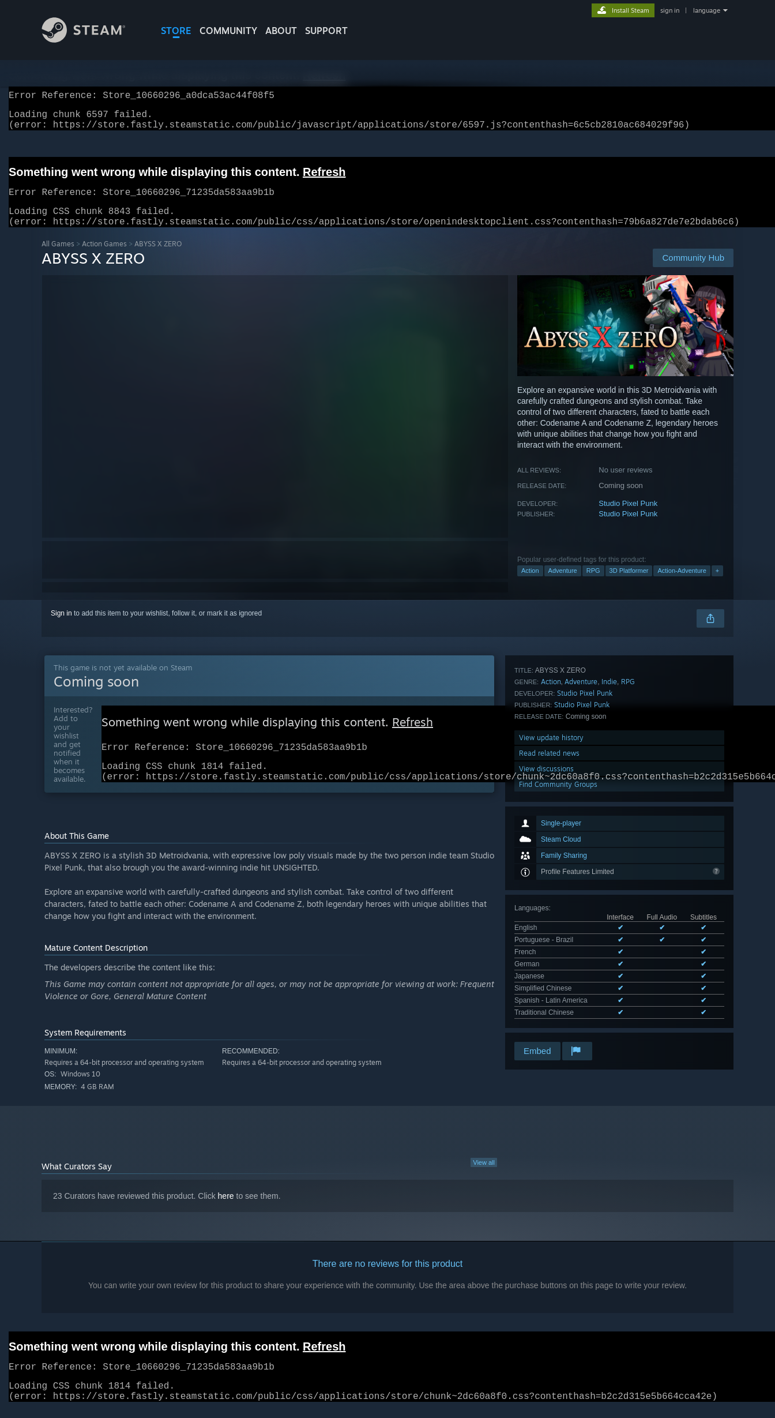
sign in (669, 10)
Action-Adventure (681, 584)
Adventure (562, 584)
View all (484, 1182)
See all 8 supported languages (561, 852)
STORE (176, 30)
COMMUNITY (228, 30)
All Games (58, 257)
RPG (593, 584)
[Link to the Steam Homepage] (92, 39)
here (226, 1215)
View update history (551, 952)
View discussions (546, 983)
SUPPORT (326, 30)
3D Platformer (629, 584)
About (281, 30)
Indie (609, 896)
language (706, 10)
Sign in (61, 627)
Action (530, 584)
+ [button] (717, 584)
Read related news (549, 967)
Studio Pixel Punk (628, 517)
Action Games (104, 257)
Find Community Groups (558, 999)
